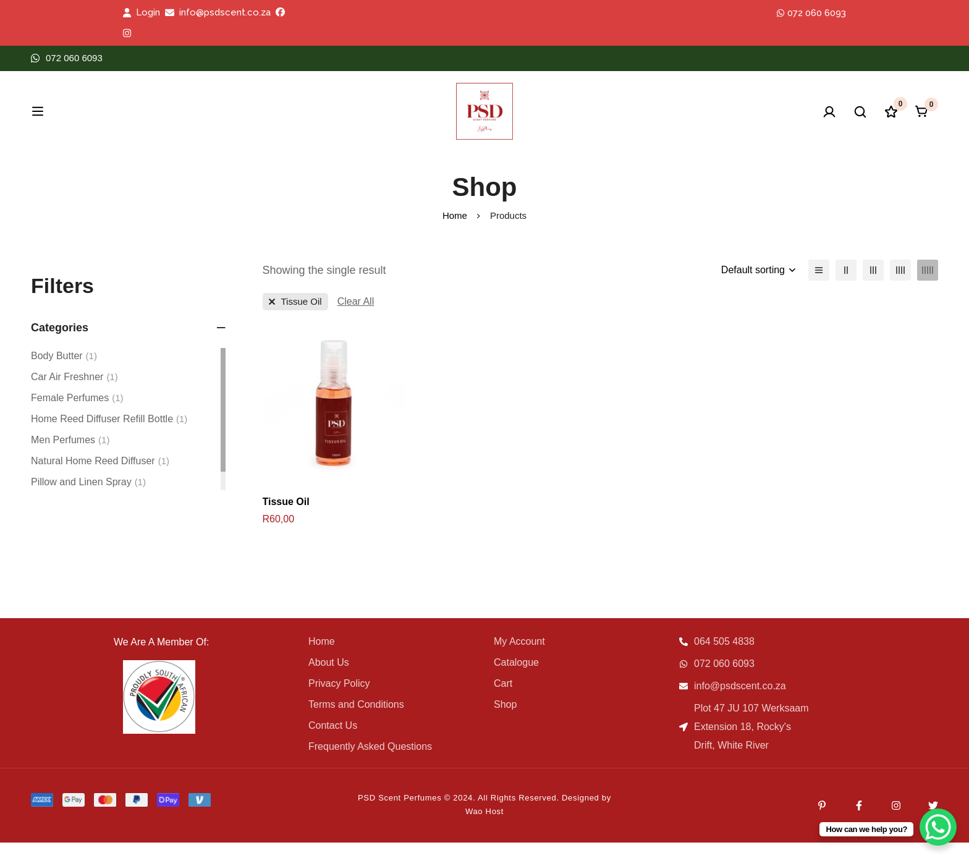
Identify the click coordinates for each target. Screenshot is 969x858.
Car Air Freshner (74, 392)
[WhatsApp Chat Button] (938, 827)
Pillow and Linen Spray (88, 498)
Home (454, 231)
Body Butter (64, 371)
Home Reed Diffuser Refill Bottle (109, 435)
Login (148, 12)
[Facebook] (859, 821)
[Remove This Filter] (355, 317)
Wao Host (484, 826)
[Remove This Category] (295, 317)
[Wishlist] (868, 119)
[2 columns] (846, 285)
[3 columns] (873, 285)
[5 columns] (927, 285)
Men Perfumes (70, 456)
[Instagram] (896, 821)
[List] (818, 285)
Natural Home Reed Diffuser (100, 477)
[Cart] (922, 119)
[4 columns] (900, 285)
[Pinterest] (822, 821)
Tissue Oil (286, 517)
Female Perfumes (77, 414)
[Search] (795, 119)
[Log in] (731, 119)
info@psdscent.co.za (225, 12)
